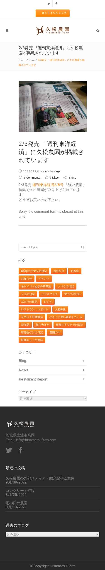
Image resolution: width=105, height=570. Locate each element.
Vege (57, 171)
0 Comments (29, 177)
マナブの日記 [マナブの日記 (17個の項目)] (72, 294)
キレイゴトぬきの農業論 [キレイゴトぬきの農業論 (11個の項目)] (36, 286)
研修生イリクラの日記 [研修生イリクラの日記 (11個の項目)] (69, 324)
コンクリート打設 (20, 491)
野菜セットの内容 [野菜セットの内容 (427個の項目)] (32, 340)
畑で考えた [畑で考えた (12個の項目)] (42, 324)
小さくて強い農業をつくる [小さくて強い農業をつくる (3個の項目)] (65, 317)
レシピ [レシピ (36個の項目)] (48, 301)
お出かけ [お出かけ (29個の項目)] (58, 271)
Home (22, 60)
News (32, 60)
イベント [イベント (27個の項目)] (44, 278)
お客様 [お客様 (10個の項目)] (75, 271)
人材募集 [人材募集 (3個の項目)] (60, 309)
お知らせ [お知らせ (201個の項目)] (26, 278)
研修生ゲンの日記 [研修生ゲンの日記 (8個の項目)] (32, 332)
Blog (22, 361)
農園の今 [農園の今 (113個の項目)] (54, 332)
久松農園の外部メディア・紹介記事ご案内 (40, 478)
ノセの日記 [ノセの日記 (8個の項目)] (28, 294)
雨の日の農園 (16, 503)
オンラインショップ (54, 13)
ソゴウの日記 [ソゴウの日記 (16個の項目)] (66, 286)
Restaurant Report (33, 379)
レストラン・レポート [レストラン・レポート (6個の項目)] (34, 309)
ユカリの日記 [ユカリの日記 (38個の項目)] (29, 301)
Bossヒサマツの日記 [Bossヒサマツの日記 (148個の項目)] (34, 271)
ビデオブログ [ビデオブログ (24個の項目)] (49, 294)
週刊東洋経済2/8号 (48, 185)
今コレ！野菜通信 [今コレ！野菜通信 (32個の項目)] (32, 317)
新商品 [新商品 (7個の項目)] (25, 324)
